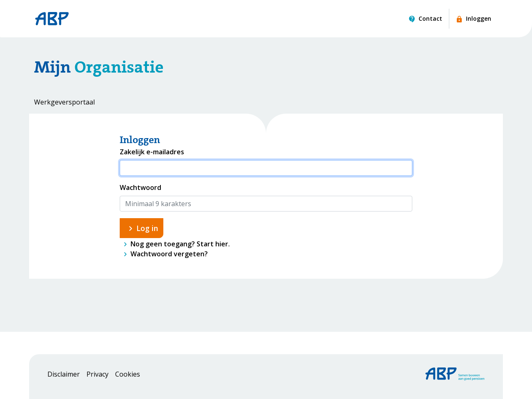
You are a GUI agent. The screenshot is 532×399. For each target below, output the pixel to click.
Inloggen (478, 18)
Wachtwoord (140, 187)
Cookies (127, 374)
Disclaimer (63, 374)
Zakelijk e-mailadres (152, 151)
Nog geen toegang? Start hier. (180, 243)
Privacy (97, 374)
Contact (430, 18)
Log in (147, 228)
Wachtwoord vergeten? (169, 253)
